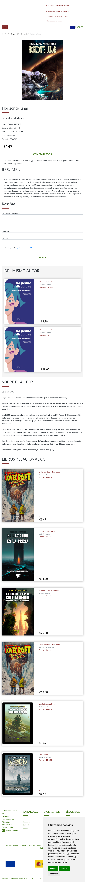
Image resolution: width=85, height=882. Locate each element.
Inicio (4, 34)
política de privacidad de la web (27, 248)
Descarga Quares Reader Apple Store (56, 5)
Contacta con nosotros (53, 21)
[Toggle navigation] (5, 27)
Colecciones (27, 825)
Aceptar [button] (53, 868)
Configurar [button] (54, 873)
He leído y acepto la (21, 248)
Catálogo (11, 34)
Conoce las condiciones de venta (56, 16)
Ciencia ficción (22, 34)
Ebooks (26, 828)
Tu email (5, 238)
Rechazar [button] (64, 868)
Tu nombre (5, 231)
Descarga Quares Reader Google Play (56, 11)
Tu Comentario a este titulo (11, 213)
